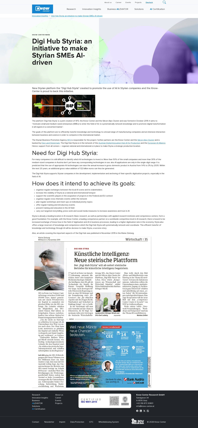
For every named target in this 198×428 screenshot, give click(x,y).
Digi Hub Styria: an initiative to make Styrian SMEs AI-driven (76, 16)
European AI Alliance (156, 143)
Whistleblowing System (108, 422)
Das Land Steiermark (51, 143)
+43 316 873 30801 (144, 403)
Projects (138, 2)
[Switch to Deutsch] (149, 2)
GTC (91, 422)
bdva (144, 420)
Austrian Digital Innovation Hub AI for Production (119, 143)
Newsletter (49, 422)
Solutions (139, 9)
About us (108, 2)
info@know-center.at (145, 406)
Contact (35, 422)
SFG (69, 140)
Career (118, 2)
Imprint (62, 422)
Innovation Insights (91, 9)
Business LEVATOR (117, 9)
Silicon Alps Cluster (146, 140)
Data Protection (77, 422)
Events (128, 2)
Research (71, 9)
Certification (157, 9)
